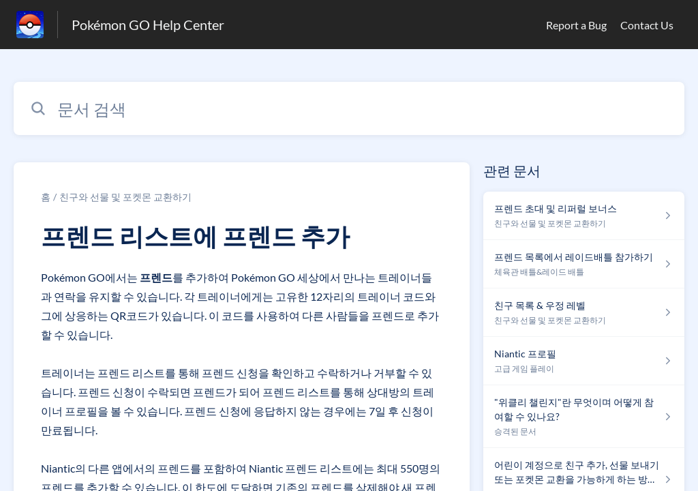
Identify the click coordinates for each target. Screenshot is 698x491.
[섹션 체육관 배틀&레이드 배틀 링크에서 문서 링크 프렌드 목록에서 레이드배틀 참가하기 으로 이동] (583, 264)
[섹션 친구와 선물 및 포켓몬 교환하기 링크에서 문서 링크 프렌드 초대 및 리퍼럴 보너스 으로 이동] (583, 216)
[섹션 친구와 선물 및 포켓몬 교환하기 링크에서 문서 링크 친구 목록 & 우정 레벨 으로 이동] (583, 312)
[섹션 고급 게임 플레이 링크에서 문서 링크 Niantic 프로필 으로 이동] (583, 361)
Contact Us (646, 24)
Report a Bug (576, 24)
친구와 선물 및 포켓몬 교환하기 (125, 197)
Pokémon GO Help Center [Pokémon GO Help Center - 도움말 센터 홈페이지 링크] (148, 24)
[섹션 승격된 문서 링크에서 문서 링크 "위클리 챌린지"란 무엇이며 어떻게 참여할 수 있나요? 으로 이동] (583, 416)
